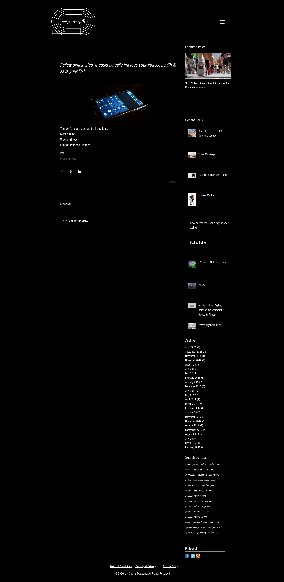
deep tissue (190, 474)
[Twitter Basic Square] (193, 556)
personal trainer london (195, 495)
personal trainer (206, 490)
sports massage (192, 527)
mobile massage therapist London (200, 480)
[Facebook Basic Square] (187, 556)
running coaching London (196, 522)
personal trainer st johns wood (198, 501)
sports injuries (216, 522)
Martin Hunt (213, 464)
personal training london (196, 516)
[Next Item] (225, 66)
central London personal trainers (199, 469)
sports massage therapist (212, 527)
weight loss (213, 532)
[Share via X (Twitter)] (70, 171)
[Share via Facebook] (62, 171)
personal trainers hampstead (197, 506)
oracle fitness (68, 158)
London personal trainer (195, 464)
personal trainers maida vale (197, 511)
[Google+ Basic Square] (198, 556)
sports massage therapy (195, 532)
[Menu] (222, 21)
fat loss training (212, 474)
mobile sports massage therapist (199, 485)
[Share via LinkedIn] (79, 171)
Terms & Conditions (121, 566)
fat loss (200, 474)
